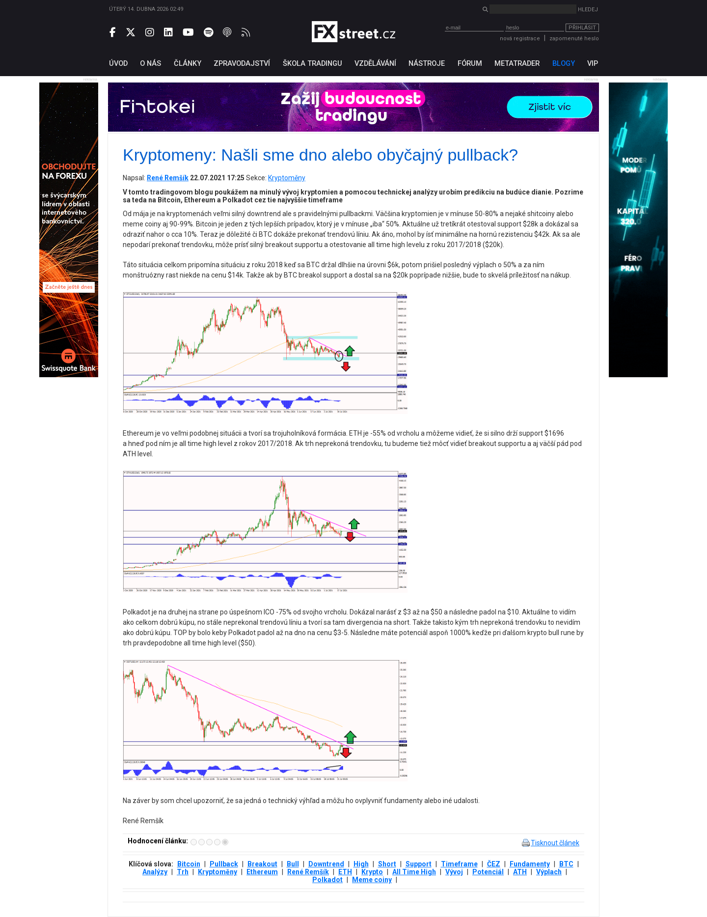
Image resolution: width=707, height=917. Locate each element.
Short (387, 864)
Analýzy (154, 872)
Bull (293, 864)
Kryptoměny (286, 178)
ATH (520, 872)
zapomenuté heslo (574, 38)
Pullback (224, 864)
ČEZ (493, 864)
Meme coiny (372, 880)
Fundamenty (530, 864)
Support (419, 864)
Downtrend (326, 864)
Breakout (262, 864)
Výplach (549, 872)
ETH (345, 872)
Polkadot (327, 880)
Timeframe (459, 864)
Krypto (372, 872)
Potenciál (488, 872)
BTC (566, 864)
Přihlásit (582, 28)
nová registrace (520, 38)
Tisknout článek (555, 843)
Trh (183, 872)
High (361, 864)
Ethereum (262, 872)
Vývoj (454, 872)
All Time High (414, 872)
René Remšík (308, 872)
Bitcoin (188, 864)
